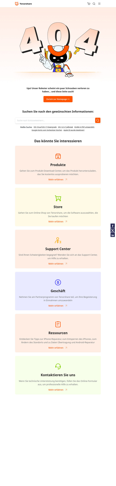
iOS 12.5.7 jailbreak (65, 127)
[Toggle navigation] (98, 4)
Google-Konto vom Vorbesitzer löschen (47, 130)
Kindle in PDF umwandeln (84, 127)
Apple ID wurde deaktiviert (73, 130)
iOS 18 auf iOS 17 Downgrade (45, 127)
